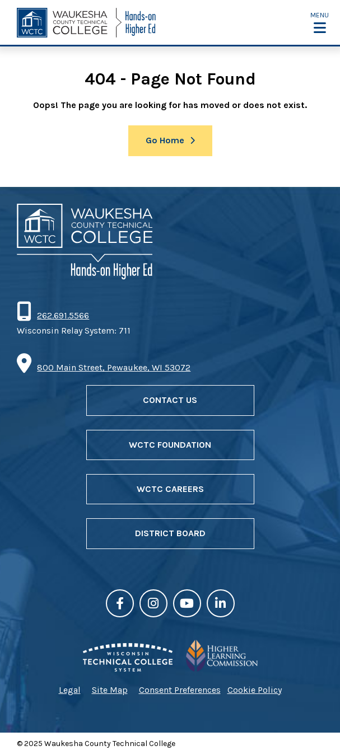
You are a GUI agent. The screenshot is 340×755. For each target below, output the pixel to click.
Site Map (110, 689)
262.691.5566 (62, 315)
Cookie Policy (254, 689)
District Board (170, 533)
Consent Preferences (180, 689)
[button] (319, 23)
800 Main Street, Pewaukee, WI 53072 (113, 367)
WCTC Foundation (170, 444)
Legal (70, 689)
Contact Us (170, 400)
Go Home (165, 140)
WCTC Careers (170, 489)
